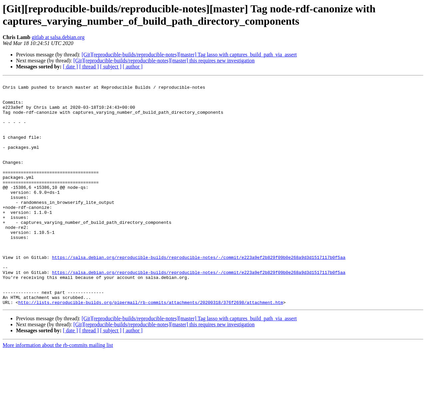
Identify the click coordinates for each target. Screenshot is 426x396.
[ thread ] (89, 66)
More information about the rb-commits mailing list (58, 390)
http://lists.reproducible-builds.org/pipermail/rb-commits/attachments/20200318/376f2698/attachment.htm (150, 347)
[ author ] (133, 66)
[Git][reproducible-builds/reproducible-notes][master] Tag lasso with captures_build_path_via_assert (189, 54)
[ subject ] (110, 66)
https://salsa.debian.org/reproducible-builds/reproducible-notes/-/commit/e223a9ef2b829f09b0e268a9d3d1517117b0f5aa (198, 293)
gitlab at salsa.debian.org (58, 37)
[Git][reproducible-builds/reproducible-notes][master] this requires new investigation (164, 60)
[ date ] (70, 66)
